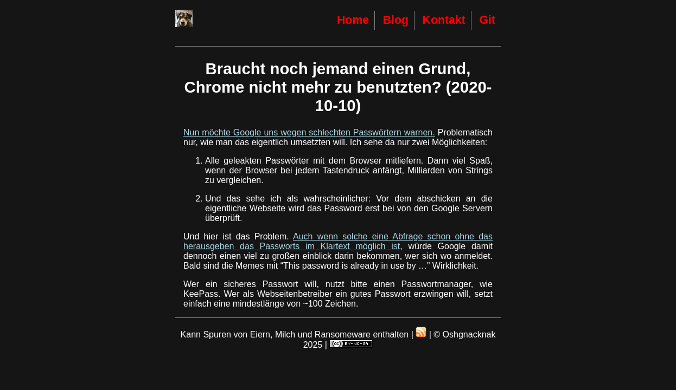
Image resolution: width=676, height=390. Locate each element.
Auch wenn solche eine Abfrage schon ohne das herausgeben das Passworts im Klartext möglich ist (338, 241)
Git (487, 20)
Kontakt (444, 20)
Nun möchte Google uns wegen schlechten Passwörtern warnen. (309, 132)
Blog (396, 20)
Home (353, 20)
